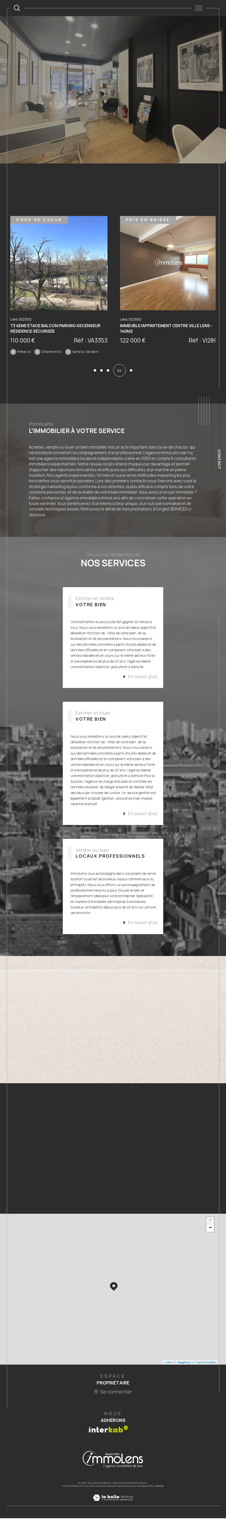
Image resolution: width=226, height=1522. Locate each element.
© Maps (183, 1365)
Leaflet (168, 1365)
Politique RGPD (144, 1489)
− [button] (210, 1231)
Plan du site (87, 1489)
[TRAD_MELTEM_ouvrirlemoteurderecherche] (17, 8)
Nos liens (130, 1489)
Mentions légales (105, 1489)
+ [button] (210, 1223)
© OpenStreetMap (204, 1365)
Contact (219, 459)
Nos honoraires (71, 1489)
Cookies (158, 1489)
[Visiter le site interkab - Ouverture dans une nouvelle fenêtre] (108, 1431)
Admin (120, 1489)
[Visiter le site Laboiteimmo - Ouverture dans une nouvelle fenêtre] (112, 1506)
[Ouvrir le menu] (198, 8)
